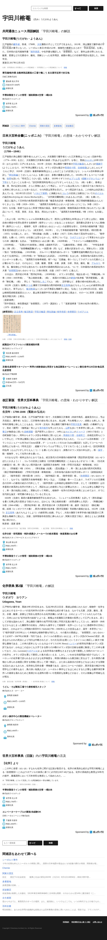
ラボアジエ (75, 237)
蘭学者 (16, 44)
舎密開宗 (13, 270)
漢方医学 (43, 428)
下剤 (4, 182)
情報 (65, 67)
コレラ (65, 193)
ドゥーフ (80, 432)
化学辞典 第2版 (12, 585)
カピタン (69, 432)
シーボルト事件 (18, 126)
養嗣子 (99, 164)
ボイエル (99, 193)
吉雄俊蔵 (82, 167)
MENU (4, 2)
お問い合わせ (97, 922)
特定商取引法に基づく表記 (80, 922)
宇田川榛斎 (78, 164)
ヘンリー (72, 643)
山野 (67, 428)
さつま (29, 285)
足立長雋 (65, 285)
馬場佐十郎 (70, 167)
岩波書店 (70, 126)
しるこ (43, 281)
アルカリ (96, 263)
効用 (9, 178)
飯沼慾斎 (30, 289)
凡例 (69, 339)
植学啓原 (35, 51)
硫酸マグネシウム (91, 178)
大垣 (39, 44)
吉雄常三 (80, 435)
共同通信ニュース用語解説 (20, 31)
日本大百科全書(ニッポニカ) (21, 135)
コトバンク (14, 8)
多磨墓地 (58, 126)
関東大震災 (45, 126)
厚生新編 (13, 175)
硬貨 (73, 278)
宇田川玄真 (76, 424)
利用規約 (66, 922)
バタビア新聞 (40, 193)
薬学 (100, 450)
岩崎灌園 (28, 432)
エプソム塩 (74, 178)
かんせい (89, 160)
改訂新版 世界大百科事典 (20, 400)
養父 (4, 432)
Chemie (32, 126)
